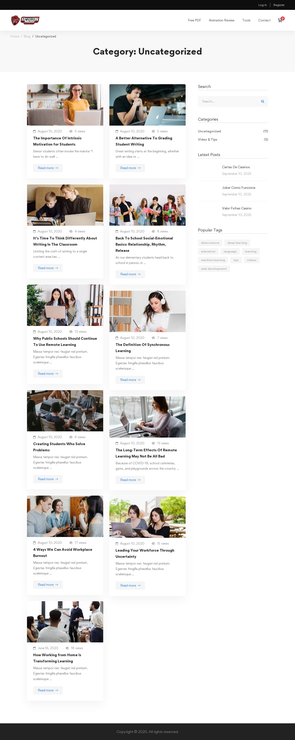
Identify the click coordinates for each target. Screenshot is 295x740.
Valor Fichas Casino (237, 208)
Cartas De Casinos (236, 167)
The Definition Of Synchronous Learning (143, 347)
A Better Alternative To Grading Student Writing (144, 141)
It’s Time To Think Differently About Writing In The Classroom (65, 241)
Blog (27, 36)
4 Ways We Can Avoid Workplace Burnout (62, 552)
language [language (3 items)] (230, 251)
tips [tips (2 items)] (236, 260)
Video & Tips (233, 139)
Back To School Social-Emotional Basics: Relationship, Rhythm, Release (144, 244)
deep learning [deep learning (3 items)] (237, 242)
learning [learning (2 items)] (250, 251)
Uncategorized (233, 131)
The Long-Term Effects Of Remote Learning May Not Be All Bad (146, 453)
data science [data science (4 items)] (210, 242)
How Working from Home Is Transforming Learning (57, 658)
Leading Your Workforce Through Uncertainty (145, 553)
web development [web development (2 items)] (214, 268)
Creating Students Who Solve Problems (59, 447)
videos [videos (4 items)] (251, 260)
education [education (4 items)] (208, 251)
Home (14, 36)
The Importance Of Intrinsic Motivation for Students (57, 141)
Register (279, 5)
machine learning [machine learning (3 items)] (213, 260)
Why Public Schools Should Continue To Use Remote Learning (65, 341)
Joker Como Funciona (238, 188)
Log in (262, 5)
